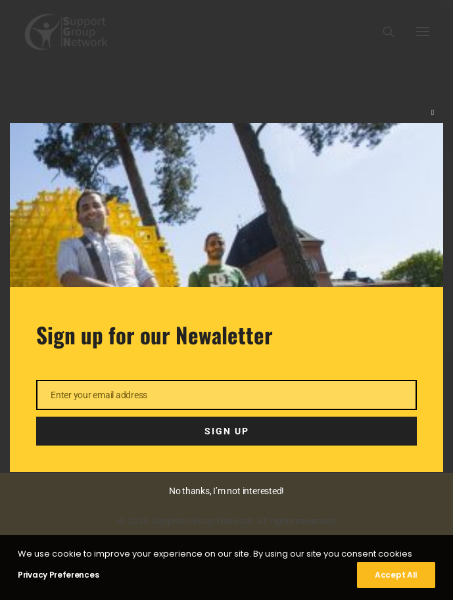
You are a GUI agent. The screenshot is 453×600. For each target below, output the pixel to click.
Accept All (396, 574)
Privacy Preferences (58, 574)
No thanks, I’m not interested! (226, 491)
